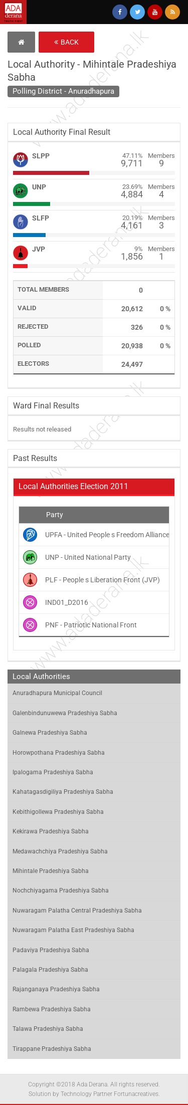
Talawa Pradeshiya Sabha (48, 1028)
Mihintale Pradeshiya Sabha (51, 870)
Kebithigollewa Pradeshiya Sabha (58, 811)
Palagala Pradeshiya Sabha (50, 969)
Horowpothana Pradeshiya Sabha (59, 752)
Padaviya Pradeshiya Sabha (51, 950)
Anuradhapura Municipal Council (57, 693)
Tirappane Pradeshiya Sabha (52, 1048)
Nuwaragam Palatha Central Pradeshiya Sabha (77, 910)
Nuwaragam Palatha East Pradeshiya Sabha (73, 930)
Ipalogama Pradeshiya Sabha (53, 772)
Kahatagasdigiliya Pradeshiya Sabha (63, 791)
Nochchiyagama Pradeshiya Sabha (61, 890)
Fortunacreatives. (137, 1093)
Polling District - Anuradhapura (63, 91)
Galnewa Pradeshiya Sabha (50, 732)
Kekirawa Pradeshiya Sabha (51, 831)
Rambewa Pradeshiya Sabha (52, 1009)
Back (66, 42)
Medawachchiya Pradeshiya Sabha (60, 851)
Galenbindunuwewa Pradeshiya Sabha (65, 713)
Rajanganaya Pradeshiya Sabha (56, 989)
